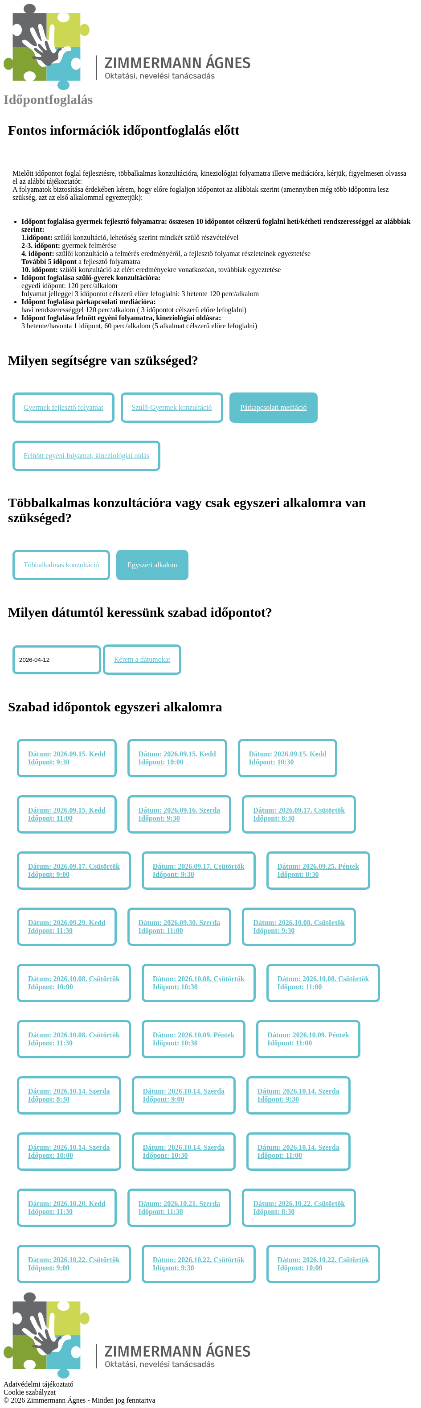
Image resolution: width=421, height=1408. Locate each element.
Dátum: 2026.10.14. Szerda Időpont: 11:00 (298, 1151)
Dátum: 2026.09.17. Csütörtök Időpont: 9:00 (74, 870)
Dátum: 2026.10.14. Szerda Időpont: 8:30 (69, 1095)
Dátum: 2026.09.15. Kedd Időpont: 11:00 (67, 814)
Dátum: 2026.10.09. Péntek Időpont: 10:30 (194, 1039)
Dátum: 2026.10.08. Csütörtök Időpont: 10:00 (74, 983)
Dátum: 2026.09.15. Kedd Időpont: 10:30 (288, 758)
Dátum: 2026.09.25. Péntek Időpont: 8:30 (319, 870)
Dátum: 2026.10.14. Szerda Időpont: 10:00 (69, 1151)
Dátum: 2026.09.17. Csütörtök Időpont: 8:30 (299, 814)
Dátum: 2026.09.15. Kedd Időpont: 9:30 (67, 758)
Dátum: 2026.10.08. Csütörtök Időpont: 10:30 (199, 983)
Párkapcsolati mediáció (274, 407)
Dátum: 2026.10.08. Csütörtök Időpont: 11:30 (74, 1039)
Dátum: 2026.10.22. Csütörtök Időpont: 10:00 (323, 1264)
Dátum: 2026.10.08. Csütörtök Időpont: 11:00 (323, 983)
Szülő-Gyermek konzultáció (172, 407)
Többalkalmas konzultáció (61, 565)
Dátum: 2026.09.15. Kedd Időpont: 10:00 (177, 758)
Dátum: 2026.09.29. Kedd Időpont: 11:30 (67, 926)
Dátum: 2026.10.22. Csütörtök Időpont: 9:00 (74, 1264)
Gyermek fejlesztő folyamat (63, 407)
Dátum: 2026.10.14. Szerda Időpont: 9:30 (298, 1095)
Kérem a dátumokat (142, 659)
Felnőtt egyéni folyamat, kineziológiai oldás (86, 455)
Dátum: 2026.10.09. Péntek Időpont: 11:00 (308, 1039)
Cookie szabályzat (30, 1392)
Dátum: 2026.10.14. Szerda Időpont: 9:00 (184, 1095)
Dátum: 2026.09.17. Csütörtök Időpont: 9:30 (199, 870)
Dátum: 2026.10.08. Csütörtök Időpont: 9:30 (299, 926)
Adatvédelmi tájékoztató (39, 1384)
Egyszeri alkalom (152, 565)
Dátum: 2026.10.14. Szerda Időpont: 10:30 (184, 1151)
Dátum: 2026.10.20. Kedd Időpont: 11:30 (67, 1207)
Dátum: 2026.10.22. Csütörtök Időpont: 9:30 (199, 1264)
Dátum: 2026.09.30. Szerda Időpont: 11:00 (180, 926)
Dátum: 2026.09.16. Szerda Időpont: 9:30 (180, 814)
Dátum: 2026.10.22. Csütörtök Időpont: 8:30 (299, 1207)
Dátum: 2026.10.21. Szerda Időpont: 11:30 (180, 1207)
